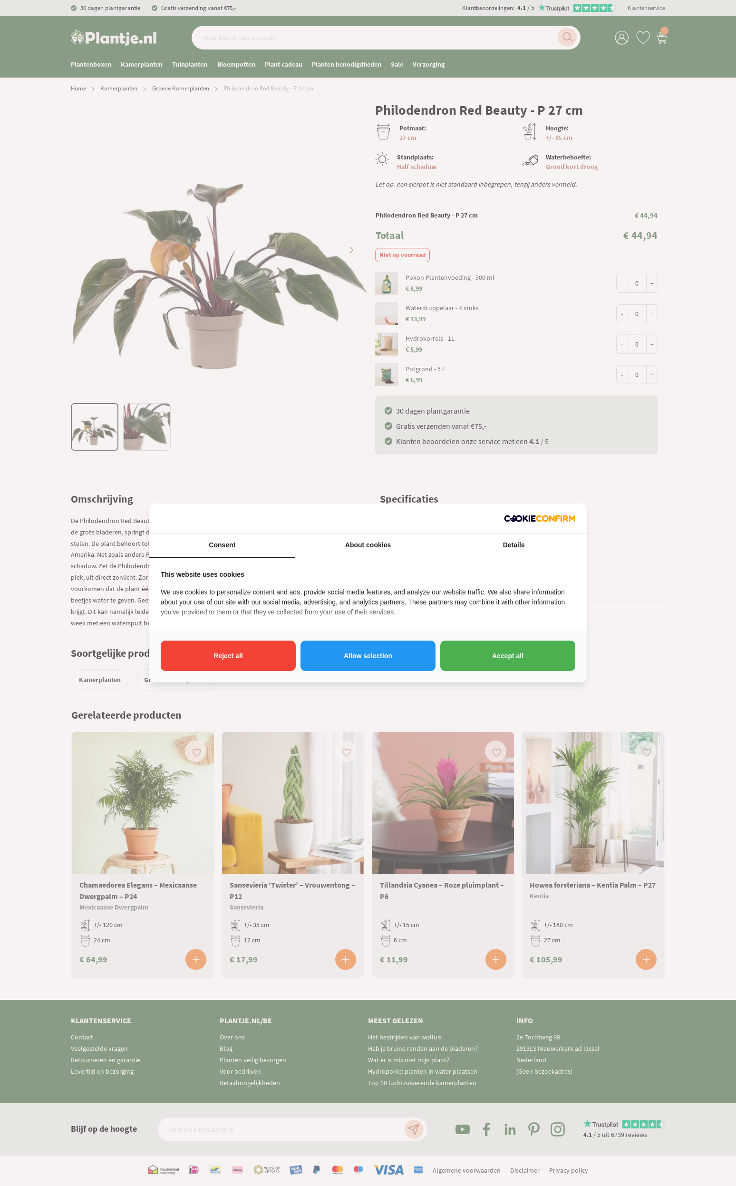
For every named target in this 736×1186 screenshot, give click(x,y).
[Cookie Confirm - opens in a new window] (539, 518)
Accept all (507, 656)
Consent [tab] (222, 545)
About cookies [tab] (368, 545)
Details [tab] (514, 545)
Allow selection (368, 656)
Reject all (227, 656)
